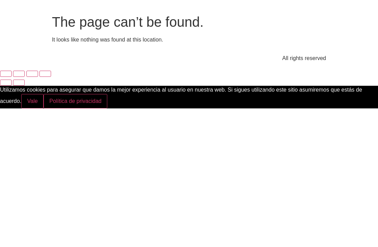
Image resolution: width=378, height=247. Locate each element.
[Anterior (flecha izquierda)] (6, 83)
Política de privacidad (75, 101)
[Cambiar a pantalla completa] (19, 74)
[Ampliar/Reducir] (6, 74)
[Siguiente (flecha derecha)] (19, 83)
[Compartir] (32, 74)
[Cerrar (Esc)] (45, 74)
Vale (32, 101)
